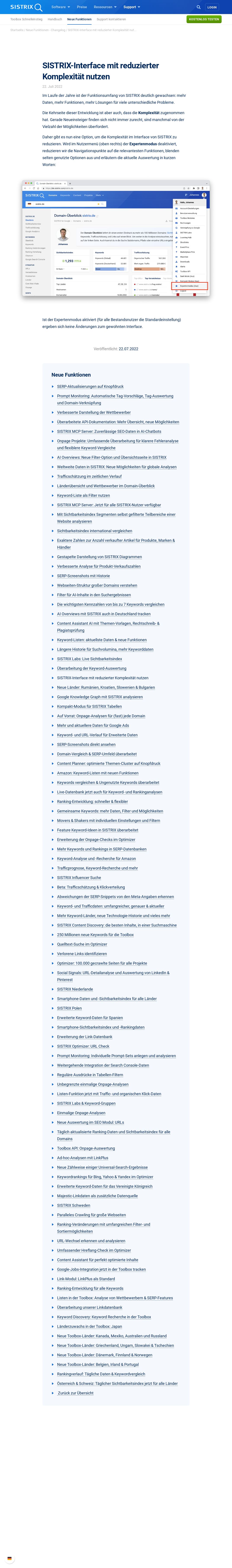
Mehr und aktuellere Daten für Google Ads (93, 725)
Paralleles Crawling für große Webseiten (91, 1215)
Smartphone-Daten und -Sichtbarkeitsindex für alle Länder (107, 998)
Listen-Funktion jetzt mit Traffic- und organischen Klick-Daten (109, 1094)
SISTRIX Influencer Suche (79, 877)
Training (127, 1507)
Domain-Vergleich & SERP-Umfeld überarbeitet (97, 754)
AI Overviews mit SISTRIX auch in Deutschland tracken (104, 614)
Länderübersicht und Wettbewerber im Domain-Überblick (106, 486)
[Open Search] (199, 6)
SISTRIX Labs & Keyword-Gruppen (86, 1103)
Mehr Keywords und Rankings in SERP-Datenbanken (102, 849)
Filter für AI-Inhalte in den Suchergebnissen (94, 595)
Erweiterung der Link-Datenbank (84, 1036)
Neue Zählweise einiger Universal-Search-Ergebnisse (102, 1167)
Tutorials (128, 1535)
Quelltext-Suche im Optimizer (82, 944)
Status (176, 1528)
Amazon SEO (81, 1514)
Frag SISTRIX (131, 1500)
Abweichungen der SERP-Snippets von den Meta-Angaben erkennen (115, 896)
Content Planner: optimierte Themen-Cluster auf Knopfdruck (108, 763)
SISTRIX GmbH (35, 1492)
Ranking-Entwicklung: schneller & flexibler (92, 801)
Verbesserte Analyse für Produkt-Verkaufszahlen (99, 566)
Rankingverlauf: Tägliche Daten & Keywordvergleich (101, 1374)
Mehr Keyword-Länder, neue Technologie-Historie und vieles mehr (113, 915)
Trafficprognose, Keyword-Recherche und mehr (97, 868)
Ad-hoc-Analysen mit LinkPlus (82, 1158)
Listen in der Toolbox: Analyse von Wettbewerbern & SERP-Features (115, 1298)
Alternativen (130, 1542)
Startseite (16, 30)
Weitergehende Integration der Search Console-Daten (103, 1065)
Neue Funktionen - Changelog (45, 30)
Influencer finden (84, 1521)
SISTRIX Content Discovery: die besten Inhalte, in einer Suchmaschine (117, 925)
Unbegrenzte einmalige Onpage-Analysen (93, 1084)
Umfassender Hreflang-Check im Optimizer (94, 1250)
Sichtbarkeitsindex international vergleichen (94, 531)
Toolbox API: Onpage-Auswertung (86, 1148)
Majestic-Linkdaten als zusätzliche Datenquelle (97, 1196)
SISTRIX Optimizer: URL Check (83, 1046)
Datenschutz (31, 1521)
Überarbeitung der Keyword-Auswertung (91, 668)
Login (212, 7)
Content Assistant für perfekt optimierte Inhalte (97, 1260)
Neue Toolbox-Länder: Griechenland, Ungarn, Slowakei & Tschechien (115, 1345)
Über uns (28, 1500)
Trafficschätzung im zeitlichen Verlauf (89, 476)
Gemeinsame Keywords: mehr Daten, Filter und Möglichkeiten (110, 811)
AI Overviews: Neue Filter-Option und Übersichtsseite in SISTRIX (111, 457)
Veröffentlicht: (106, 349)
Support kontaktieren (111, 19)
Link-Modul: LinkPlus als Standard (86, 1279)
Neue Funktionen (79, 19)
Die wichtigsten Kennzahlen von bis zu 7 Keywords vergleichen (110, 604)
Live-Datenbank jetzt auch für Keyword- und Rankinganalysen (109, 792)
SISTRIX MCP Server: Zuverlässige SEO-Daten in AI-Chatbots (109, 431)
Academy (128, 1514)
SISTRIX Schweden (73, 1205)
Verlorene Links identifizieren (82, 953)
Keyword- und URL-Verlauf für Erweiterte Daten (97, 735)
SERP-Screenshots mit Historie (83, 576)
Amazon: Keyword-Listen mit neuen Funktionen (98, 773)
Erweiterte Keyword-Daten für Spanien (90, 1017)
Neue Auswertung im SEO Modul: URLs (90, 1122)
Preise (82, 7)
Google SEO (80, 1507)
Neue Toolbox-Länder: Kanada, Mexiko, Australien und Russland (112, 1336)
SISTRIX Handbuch (185, 1500)
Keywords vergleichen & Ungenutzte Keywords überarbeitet (108, 782)
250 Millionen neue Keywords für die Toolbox (95, 934)
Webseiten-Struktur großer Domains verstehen (97, 585)
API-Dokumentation (186, 1514)
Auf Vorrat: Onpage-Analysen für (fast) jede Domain (101, 716)
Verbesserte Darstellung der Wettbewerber (94, 412)
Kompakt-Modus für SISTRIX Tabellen (89, 706)
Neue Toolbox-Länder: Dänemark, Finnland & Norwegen (104, 1355)
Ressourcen (105, 7)
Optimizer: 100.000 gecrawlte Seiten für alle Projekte (102, 963)
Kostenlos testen (204, 19)
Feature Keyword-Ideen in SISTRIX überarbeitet (97, 830)
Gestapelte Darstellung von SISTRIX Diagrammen (99, 557)
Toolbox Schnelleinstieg (26, 19)
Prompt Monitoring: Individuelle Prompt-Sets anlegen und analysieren (116, 1055)
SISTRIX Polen (69, 1008)
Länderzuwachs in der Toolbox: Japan (89, 1326)
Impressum (30, 1528)
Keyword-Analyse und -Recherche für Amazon (96, 858)
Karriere (27, 1507)
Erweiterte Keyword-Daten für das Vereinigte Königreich (105, 1186)
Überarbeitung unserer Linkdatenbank (89, 1307)
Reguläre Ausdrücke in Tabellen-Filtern (90, 1075)
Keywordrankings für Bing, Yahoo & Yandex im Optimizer (105, 1177)
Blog (124, 1521)
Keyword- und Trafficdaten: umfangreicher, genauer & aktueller (110, 906)
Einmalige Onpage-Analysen (81, 1113)
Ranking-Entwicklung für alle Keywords (90, 1288)
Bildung (27, 1514)
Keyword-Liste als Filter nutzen (83, 495)
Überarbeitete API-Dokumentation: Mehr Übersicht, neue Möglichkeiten (118, 422)
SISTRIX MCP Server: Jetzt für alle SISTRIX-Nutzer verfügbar (109, 505)
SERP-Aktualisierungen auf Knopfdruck (90, 386)
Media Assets (131, 1549)
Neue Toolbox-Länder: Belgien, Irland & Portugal (98, 1364)
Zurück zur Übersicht (75, 1393)
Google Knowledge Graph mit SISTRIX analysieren (100, 697)
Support (132, 7)
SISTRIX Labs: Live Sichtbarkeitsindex (89, 659)
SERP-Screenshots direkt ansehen (86, 744)
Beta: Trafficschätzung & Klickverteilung (91, 887)
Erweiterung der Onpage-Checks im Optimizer (96, 839)
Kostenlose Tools (134, 1528)
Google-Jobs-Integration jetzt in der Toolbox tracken (101, 1269)
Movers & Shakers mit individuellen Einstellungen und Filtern (108, 820)
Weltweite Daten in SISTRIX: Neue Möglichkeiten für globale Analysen (117, 467)
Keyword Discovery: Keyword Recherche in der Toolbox (104, 1317)
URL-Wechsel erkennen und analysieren (91, 1241)
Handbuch (55, 19)
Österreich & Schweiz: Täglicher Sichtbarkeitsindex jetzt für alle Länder (117, 1383)
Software (61, 7)
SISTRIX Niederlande (75, 989)
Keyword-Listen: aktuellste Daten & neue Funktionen (102, 640)
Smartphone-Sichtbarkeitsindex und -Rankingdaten (101, 1027)
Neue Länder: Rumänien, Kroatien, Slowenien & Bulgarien (106, 687)
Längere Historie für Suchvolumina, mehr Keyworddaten (105, 649)
